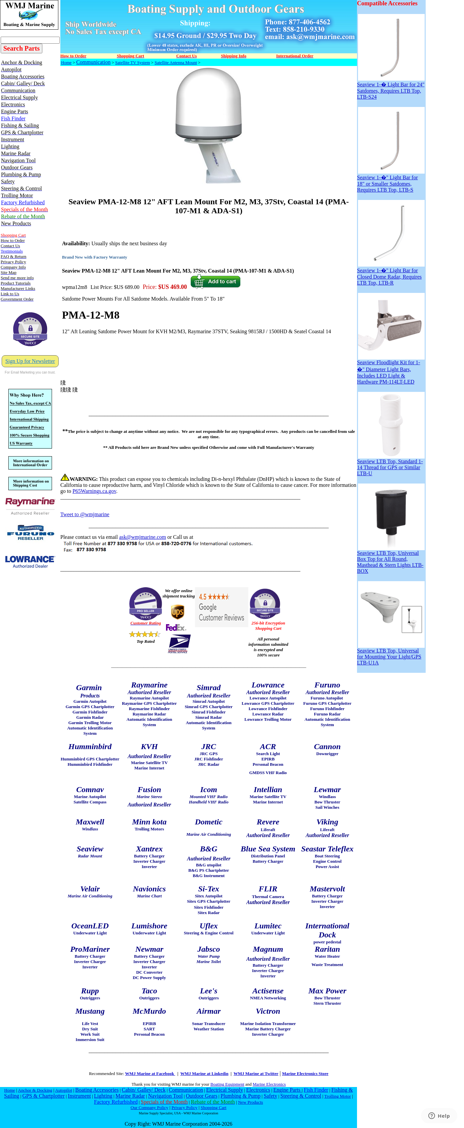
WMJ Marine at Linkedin (204, 1073)
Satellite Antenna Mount (176, 62)
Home (66, 62)
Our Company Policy (149, 1107)
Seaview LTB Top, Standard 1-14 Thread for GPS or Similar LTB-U (391, 465)
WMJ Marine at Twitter (256, 1073)
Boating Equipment (227, 1084)
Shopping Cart (213, 1107)
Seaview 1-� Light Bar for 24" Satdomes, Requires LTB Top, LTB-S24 (391, 88)
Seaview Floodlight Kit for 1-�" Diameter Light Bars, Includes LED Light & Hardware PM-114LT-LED (391, 370)
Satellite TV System (132, 62)
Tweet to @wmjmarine (84, 514)
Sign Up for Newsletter (30, 361)
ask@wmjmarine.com (142, 537)
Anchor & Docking (35, 1090)
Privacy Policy (184, 1107)
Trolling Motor (337, 1096)
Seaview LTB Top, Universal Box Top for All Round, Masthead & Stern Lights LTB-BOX (391, 560)
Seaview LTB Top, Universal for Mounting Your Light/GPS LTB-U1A (391, 654)
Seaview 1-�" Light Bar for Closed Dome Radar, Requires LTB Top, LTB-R (391, 274)
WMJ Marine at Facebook (150, 1073)
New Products (250, 1102)
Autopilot (63, 1090)
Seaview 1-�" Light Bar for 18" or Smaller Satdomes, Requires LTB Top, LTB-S (391, 181)
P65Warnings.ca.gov (94, 491)
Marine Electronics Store (305, 1073)
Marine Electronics (269, 1084)
